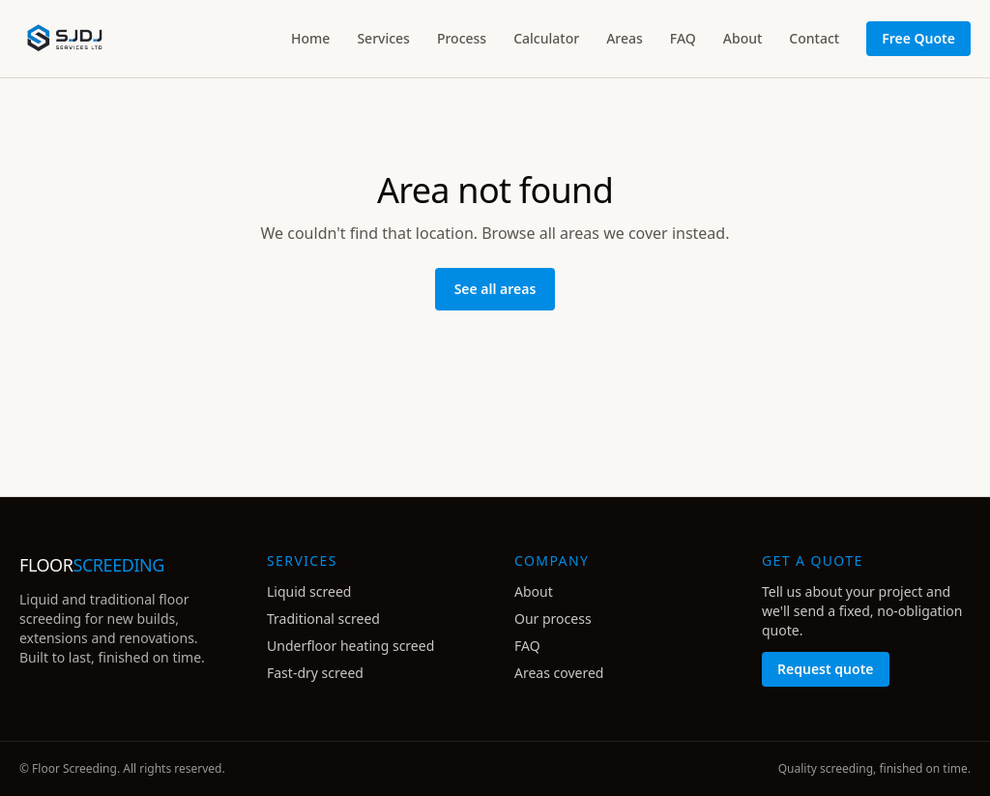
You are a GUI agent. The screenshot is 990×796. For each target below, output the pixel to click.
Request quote (825, 669)
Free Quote (918, 38)
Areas (624, 38)
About (743, 38)
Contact (814, 38)
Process (461, 38)
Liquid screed (309, 591)
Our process (553, 618)
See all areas (495, 289)
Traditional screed (323, 618)
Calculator (546, 38)
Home (310, 38)
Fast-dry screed (315, 672)
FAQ (683, 38)
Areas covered (558, 672)
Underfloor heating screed (350, 645)
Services (383, 38)
